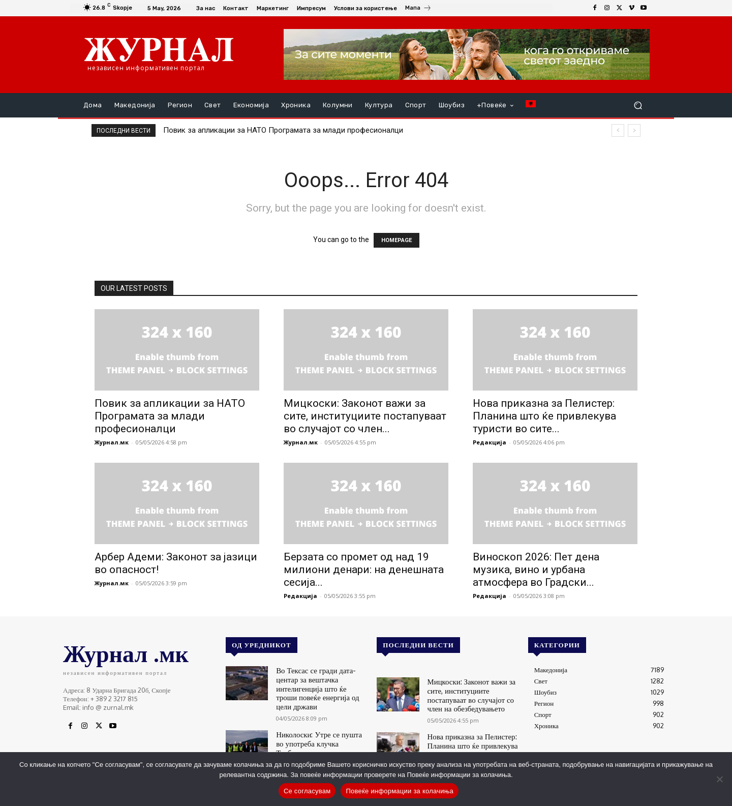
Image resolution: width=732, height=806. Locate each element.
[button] (638, 105)
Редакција (489, 442)
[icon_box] (418, 9)
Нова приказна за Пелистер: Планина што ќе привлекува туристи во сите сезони (467, 739)
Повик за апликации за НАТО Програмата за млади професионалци (283, 130)
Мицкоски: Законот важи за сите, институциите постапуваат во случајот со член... (365, 416)
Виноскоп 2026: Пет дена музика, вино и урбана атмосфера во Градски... (536, 569)
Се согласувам (307, 791)
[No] (719, 779)
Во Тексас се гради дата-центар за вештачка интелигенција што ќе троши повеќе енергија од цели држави (320, 682)
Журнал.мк (112, 442)
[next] (634, 130)
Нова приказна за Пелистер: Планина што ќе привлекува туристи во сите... (544, 416)
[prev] (618, 130)
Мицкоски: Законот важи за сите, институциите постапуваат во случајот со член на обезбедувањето (472, 693)
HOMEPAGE (396, 240)
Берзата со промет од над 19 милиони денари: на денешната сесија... (364, 569)
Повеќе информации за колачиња (399, 791)
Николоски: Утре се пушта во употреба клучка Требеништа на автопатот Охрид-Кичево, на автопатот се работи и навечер (321, 732)
